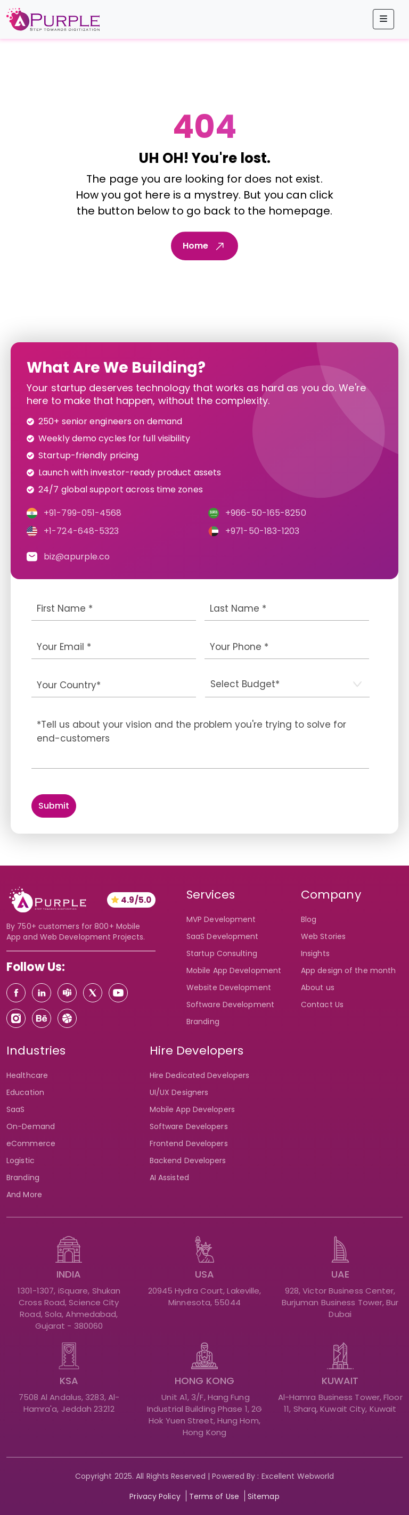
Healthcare (27, 1075)
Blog (308, 919)
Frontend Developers (189, 1143)
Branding (202, 1021)
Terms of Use (214, 1496)
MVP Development (221, 919)
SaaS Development (222, 936)
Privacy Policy (154, 1496)
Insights (315, 953)
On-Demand (30, 1126)
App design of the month (348, 970)
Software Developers (189, 1126)
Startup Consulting (221, 953)
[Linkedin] (41, 992)
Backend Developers (188, 1160)
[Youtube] (118, 992)
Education (25, 1092)
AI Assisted (169, 1177)
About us (317, 987)
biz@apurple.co (77, 556)
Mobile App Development (233, 970)
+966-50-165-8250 (265, 513)
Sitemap (264, 1496)
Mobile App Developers (192, 1109)
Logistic (20, 1160)
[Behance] (41, 1018)
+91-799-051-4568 (83, 513)
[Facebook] (16, 992)
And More (24, 1194)
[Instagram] (16, 1018)
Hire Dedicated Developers (200, 1075)
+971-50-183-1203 (262, 531)
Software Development (230, 1004)
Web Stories (323, 936)
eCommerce (30, 1143)
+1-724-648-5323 (81, 531)
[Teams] (67, 992)
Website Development (228, 987)
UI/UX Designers (179, 1092)
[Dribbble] (67, 1018)
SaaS (15, 1109)
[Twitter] (92, 992)
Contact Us (322, 1004)
